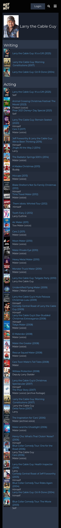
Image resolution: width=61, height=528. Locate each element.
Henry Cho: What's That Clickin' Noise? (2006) (33, 438)
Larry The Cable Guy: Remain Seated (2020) (32, 121)
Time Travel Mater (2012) (25, 194)
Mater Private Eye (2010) (25, 250)
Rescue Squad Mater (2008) (27, 352)
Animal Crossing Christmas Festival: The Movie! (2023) (33, 103)
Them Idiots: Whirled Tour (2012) (30, 203)
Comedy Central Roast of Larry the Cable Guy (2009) (34, 308)
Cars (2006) (18, 455)
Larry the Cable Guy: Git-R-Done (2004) (33, 72)
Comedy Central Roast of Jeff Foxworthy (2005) (34, 475)
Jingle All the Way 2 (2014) (26, 147)
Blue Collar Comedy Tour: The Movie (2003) (31, 503)
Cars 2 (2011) (18, 231)
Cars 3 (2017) (19, 129)
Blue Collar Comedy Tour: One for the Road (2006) (32, 447)
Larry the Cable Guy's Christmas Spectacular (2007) (29, 382)
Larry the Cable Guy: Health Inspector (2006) (32, 466)
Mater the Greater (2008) (25, 343)
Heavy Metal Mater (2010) (25, 259)
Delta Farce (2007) (22, 408)
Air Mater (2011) (20, 222)
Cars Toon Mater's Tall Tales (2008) (30, 362)
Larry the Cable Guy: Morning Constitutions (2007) (28, 64)
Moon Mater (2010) (22, 240)
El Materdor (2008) (22, 334)
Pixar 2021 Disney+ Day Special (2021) (32, 110)
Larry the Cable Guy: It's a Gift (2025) (31, 53)
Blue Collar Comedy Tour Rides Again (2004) (32, 485)
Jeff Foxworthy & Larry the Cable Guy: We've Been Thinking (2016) (32, 140)
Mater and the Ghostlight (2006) (29, 427)
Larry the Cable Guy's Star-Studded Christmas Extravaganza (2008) (31, 317)
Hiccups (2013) (20, 175)
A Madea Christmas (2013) (26, 166)
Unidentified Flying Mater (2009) (30, 287)
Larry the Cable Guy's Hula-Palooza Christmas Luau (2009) (31, 298)
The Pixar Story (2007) (24, 389)
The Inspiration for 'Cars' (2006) (29, 417)
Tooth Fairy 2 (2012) (22, 213)
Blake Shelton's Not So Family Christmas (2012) (34, 187)
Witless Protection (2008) (26, 371)
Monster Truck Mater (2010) (27, 268)
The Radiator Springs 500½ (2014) (30, 157)
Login (37, 6)
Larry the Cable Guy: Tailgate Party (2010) (34, 278)
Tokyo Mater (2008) (22, 324)
